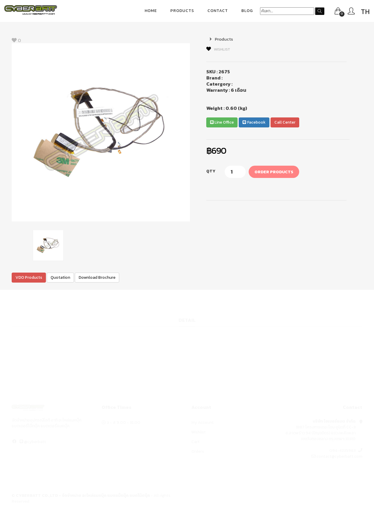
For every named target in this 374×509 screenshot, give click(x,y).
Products (182, 11)
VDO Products (28, 277)
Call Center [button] (284, 122)
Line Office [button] (222, 122)
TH (365, 11)
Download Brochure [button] (97, 277)
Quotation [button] (60, 277)
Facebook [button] (254, 122)
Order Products (273, 172)
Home (151, 11)
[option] (101, 132)
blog (247, 11)
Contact (217, 11)
